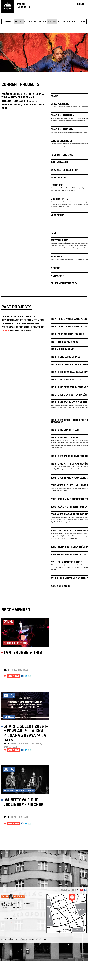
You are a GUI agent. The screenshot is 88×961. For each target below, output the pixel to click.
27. (59, 21)
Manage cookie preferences (12, 923)
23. (40, 21)
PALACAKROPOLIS (23, 6)
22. (35, 21)
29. (69, 21)
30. (74, 21)
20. (26, 21)
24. (45, 21)
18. (16, 21)
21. (30, 21)
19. (21, 21)
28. (64, 21)
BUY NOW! (13, 676)
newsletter (68, 890)
